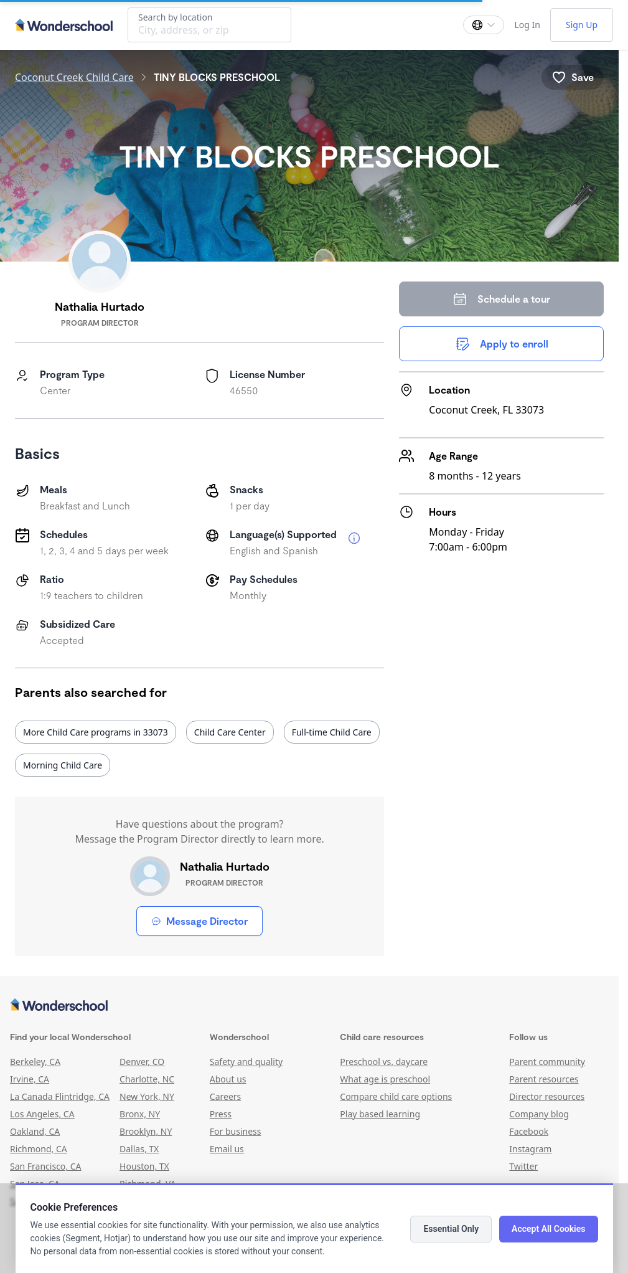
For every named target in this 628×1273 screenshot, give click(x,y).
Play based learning (380, 1114)
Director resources (546, 1096)
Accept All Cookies (548, 1229)
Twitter (523, 1166)
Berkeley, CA (35, 1061)
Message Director (199, 921)
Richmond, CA (38, 1149)
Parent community (547, 1061)
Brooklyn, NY (146, 1131)
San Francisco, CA (46, 1166)
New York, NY (147, 1096)
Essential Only (451, 1229)
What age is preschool (385, 1079)
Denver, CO (142, 1061)
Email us (227, 1149)
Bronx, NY (140, 1114)
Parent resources (543, 1079)
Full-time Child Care (332, 732)
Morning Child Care (62, 765)
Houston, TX (144, 1166)
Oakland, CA (35, 1131)
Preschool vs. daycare (384, 1061)
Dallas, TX (139, 1149)
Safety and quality (246, 1061)
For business (235, 1131)
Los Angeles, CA (42, 1114)
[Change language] (483, 25)
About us (228, 1079)
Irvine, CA (29, 1079)
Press (221, 1114)
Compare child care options (396, 1096)
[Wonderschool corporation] (309, 1006)
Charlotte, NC (147, 1079)
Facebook (528, 1131)
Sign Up (582, 25)
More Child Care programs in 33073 (95, 732)
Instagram (530, 1149)
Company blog (539, 1114)
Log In (527, 25)
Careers (225, 1096)
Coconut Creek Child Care (74, 77)
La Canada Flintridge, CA (60, 1096)
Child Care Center (230, 732)
